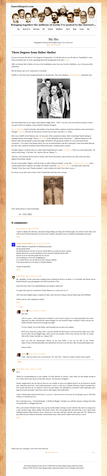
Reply (18, 237)
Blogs (74, 29)
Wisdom (50, 29)
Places (68, 29)
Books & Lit (26, 29)
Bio (44, 29)
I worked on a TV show (80, 163)
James (24, 311)
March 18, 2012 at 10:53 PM (40, 243)
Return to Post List (51, 452)
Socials (82, 29)
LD (17, 228)
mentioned (42, 138)
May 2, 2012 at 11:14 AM (37, 354)
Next (93, 452)
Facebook (21, 132)
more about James (53, 45)
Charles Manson (74, 75)
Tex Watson (67, 150)
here (65, 60)
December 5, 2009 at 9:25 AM (29, 228)
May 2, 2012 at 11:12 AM (37, 311)
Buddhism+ (59, 29)
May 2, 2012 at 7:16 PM (33, 369)
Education (36, 29)
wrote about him (18, 129)
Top (18, 29)
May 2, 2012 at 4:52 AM (33, 276)
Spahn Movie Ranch (64, 166)
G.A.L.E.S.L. (20, 276)
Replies (21, 307)
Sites (88, 29)
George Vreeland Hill (23, 243)
